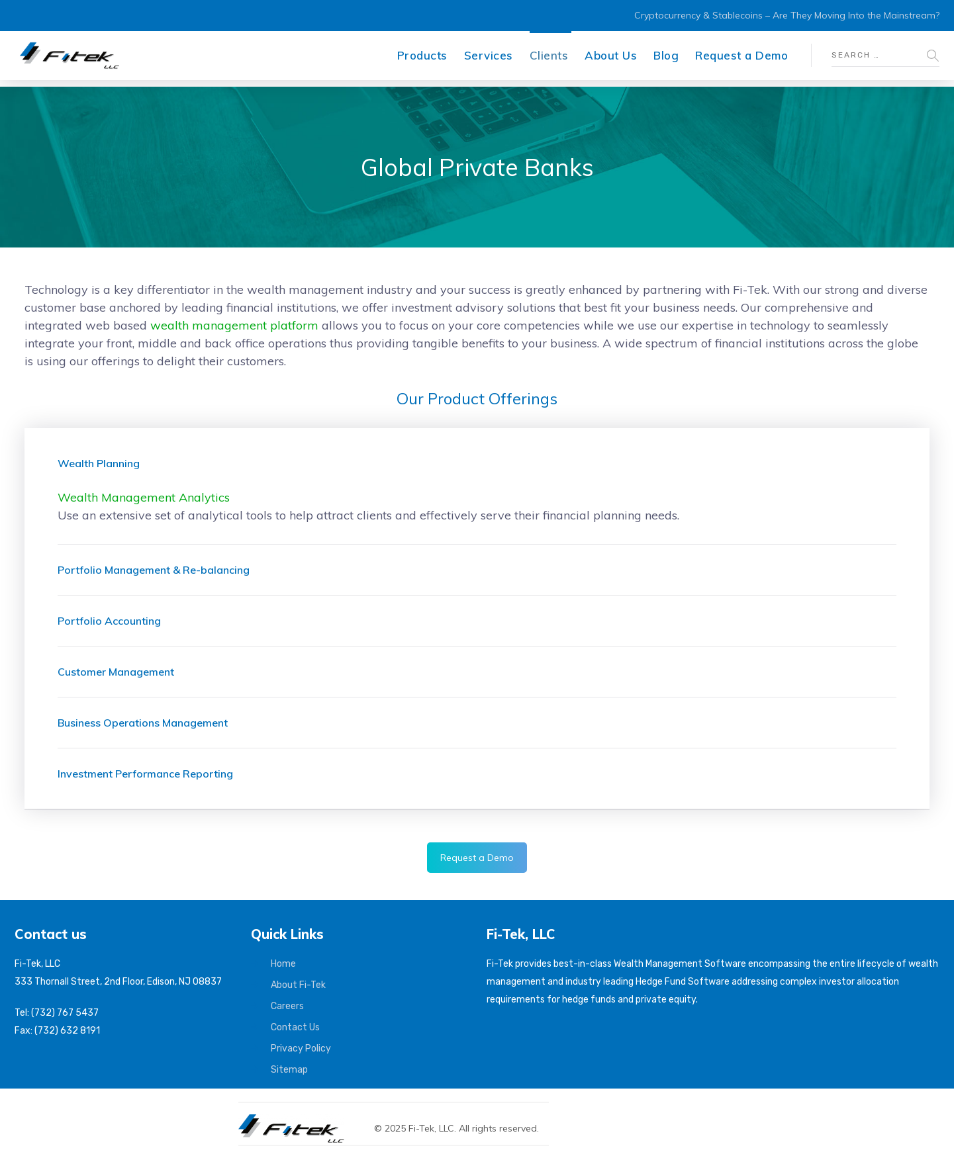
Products (422, 55)
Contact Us (295, 1027)
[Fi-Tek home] (298, 1120)
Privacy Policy (301, 1048)
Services (488, 55)
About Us (611, 55)
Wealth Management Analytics (144, 497)
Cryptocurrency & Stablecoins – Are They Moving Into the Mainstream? (786, 15)
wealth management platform (234, 325)
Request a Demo (741, 55)
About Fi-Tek (298, 985)
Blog (666, 55)
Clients (549, 55)
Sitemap (289, 1069)
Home (283, 963)
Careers (287, 1006)
